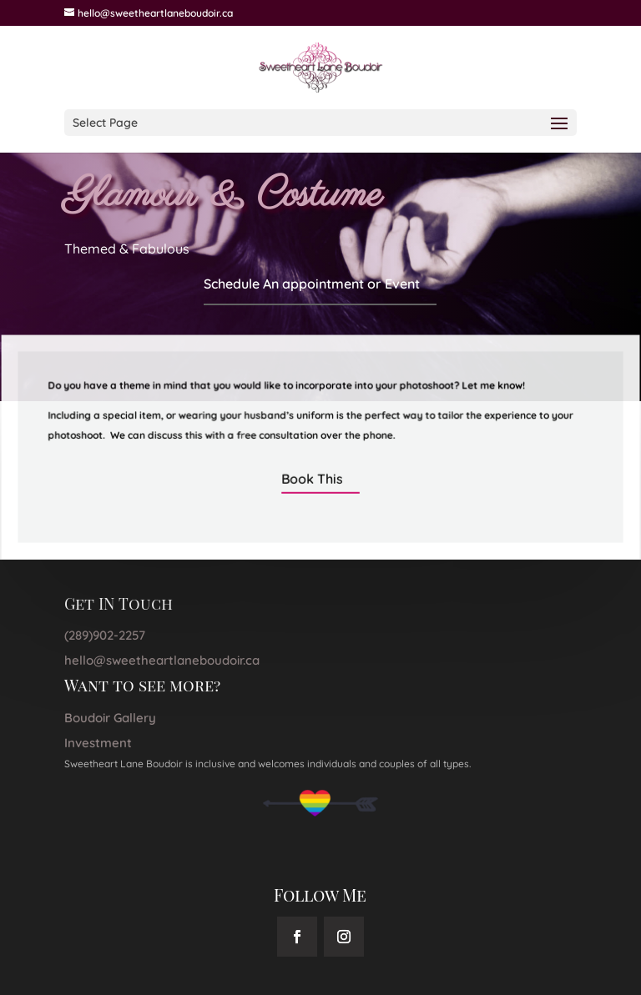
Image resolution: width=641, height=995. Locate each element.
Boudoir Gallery (110, 718)
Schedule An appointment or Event (312, 283)
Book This (312, 478)
